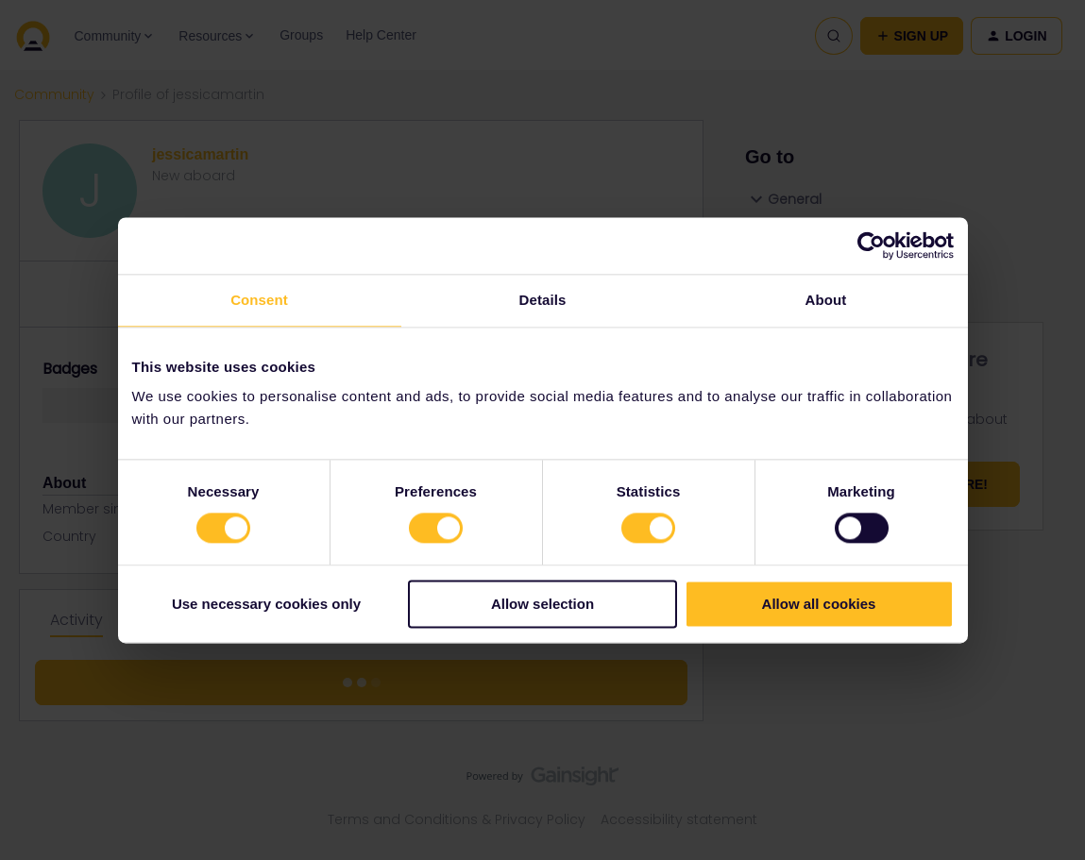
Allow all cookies (819, 604)
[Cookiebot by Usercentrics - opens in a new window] (871, 245)
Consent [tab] (259, 300)
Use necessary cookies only (266, 604)
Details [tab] (543, 300)
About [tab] (826, 300)
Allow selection (542, 604)
